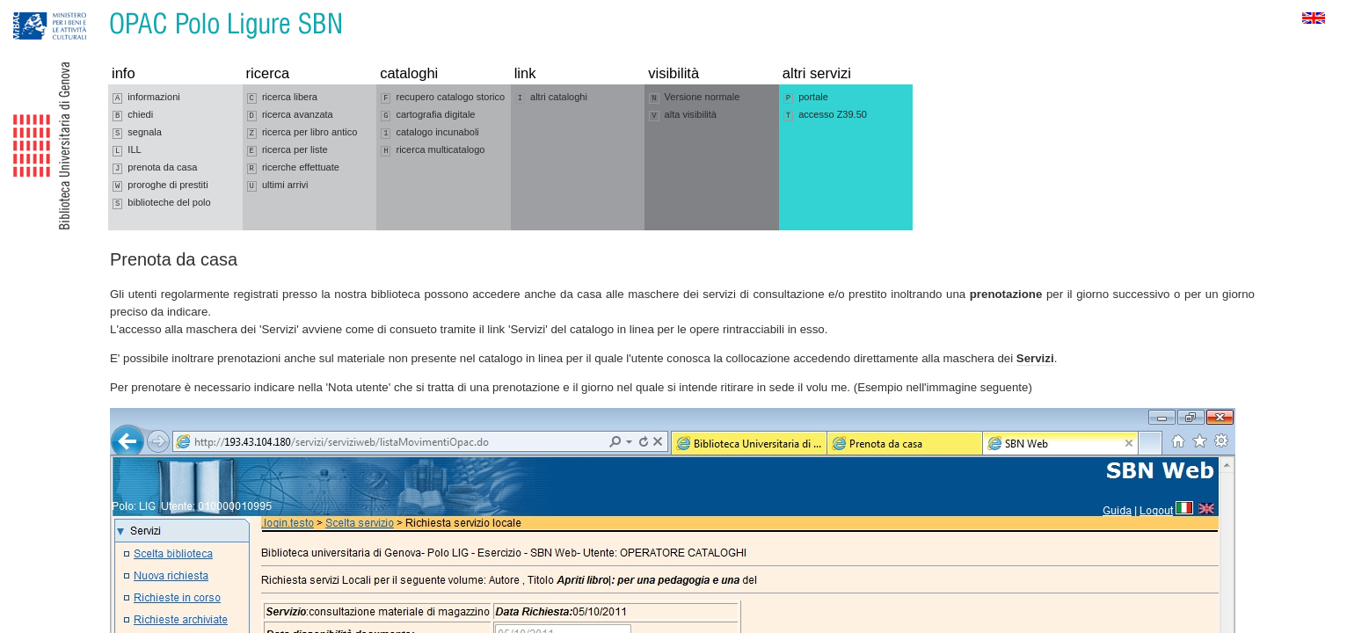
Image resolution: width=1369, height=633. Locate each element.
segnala (137, 133)
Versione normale (694, 97)
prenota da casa (155, 168)
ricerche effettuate (293, 168)
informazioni (146, 97)
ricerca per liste (287, 150)
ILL (127, 150)
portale (805, 97)
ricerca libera (282, 97)
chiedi (133, 115)
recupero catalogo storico (443, 97)
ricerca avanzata (290, 115)
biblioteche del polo (162, 203)
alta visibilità (683, 115)
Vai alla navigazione (34, 8)
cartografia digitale (428, 115)
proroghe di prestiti (160, 185)
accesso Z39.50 (825, 115)
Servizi (1035, 358)
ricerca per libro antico (302, 133)
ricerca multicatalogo (432, 150)
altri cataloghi (551, 97)
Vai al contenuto (99, 8)
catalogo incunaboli (430, 133)
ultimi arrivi (278, 185)
